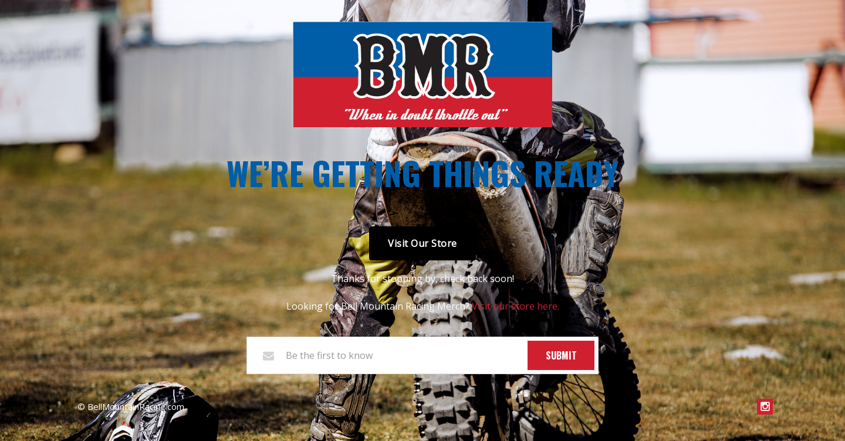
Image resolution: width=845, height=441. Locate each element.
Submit (561, 355)
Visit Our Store (422, 243)
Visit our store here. (515, 306)
